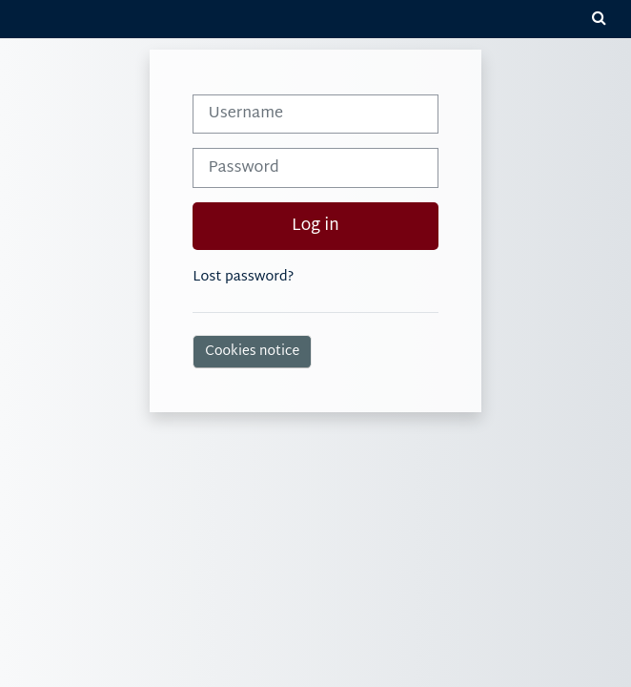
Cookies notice (252, 352)
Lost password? (243, 277)
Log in (315, 226)
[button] (598, 19)
